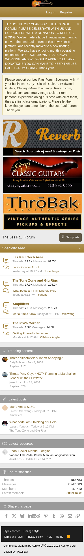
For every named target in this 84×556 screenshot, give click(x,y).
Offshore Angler (50, 337)
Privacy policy (34, 536)
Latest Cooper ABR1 (26, 267)
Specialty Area (13, 248)
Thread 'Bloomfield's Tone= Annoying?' (36, 358)
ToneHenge (51, 271)
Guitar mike (74, 493)
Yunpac (42, 294)
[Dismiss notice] (77, 24)
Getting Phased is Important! (31, 333)
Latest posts (18, 399)
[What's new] (79, 12)
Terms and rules (13, 536)
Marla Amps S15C (24, 314)
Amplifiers (21, 304)
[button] (6, 12)
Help (49, 536)
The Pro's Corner (26, 323)
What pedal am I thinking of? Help (34, 290)
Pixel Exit (22, 551)
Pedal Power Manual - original (30, 451)
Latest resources (21, 443)
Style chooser (12, 531)
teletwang (68, 314)
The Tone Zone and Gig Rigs (35, 280)
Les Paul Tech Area (28, 257)
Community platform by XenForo (40, 545)
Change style (31, 531)
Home (59, 536)
